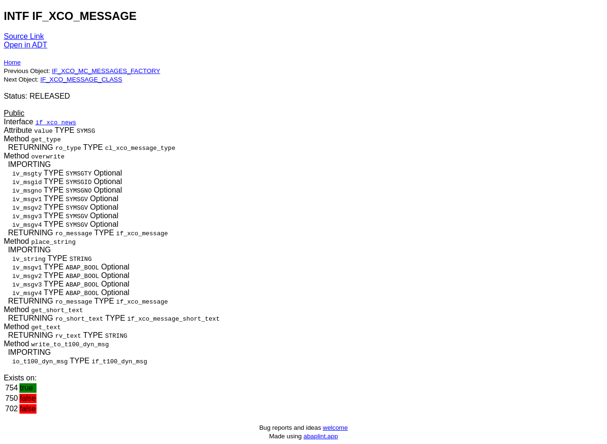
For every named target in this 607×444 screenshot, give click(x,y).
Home (12, 62)
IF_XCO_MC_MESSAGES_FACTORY (106, 70)
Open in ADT (25, 45)
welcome (335, 427)
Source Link (24, 36)
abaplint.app (321, 436)
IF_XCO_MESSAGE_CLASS (81, 79)
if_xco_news (56, 122)
